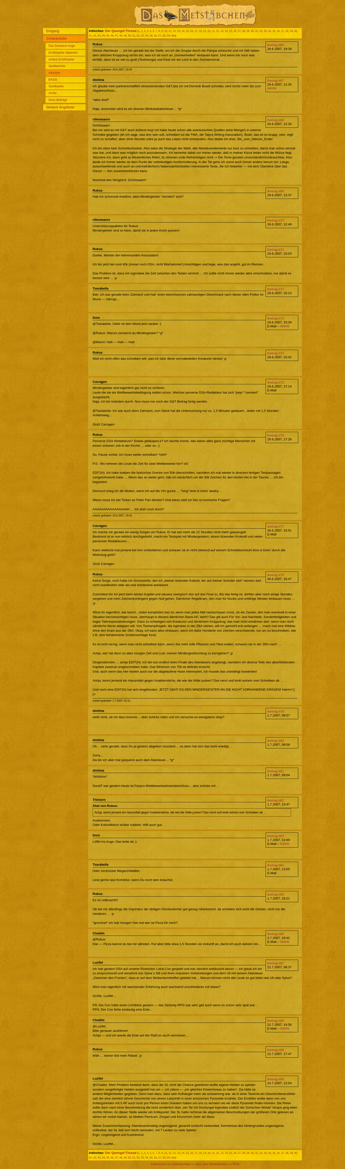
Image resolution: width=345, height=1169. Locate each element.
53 (142, 35)
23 (221, 30)
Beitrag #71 (275, 249)
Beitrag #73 (275, 318)
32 (260, 30)
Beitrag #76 (275, 435)
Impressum (159, 1164)
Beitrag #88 (275, 1021)
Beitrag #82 (275, 800)
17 (195, 30)
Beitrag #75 (275, 382)
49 (125, 35)
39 (291, 30)
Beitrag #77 (275, 526)
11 (170, 30)
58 (164, 35)
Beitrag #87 (275, 963)
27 (239, 30)
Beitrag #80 (275, 741)
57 (159, 35)
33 (265, 30)
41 (90, 35)
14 (183, 30)
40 (295, 30)
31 (256, 30)
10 (165, 30)
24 (226, 30)
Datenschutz (181, 1164)
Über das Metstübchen (211, 1164)
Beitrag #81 (275, 771)
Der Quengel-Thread (120, 31)
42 (94, 35)
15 (187, 30)
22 (217, 30)
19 (204, 30)
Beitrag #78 (275, 575)
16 (191, 30)
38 (287, 30)
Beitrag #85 (275, 894)
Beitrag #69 (275, 191)
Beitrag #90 (275, 1079)
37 (282, 30)
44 (103, 35)
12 (174, 30)
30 (252, 30)
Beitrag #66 (275, 45)
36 (278, 30)
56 (155, 35)
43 (99, 35)
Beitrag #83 (275, 836)
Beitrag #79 (275, 711)
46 (112, 35)
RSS (236, 1164)
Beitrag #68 (275, 120)
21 (213, 30)
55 (151, 35)
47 (116, 35)
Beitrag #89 (275, 1050)
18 (200, 30)
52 (138, 35)
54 (146, 35)
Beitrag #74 (275, 353)
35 (273, 30)
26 (234, 30)
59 (168, 35)
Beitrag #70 (275, 220)
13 (178, 30)
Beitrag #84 (275, 865)
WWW (272, 88)
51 (133, 35)
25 (230, 30)
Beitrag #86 (275, 934)
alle (173, 35)
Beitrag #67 (275, 80)
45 (107, 35)
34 (269, 30)
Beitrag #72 (275, 289)
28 (243, 30)
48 (120, 35)
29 (248, 30)
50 (129, 35)
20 (209, 30)
